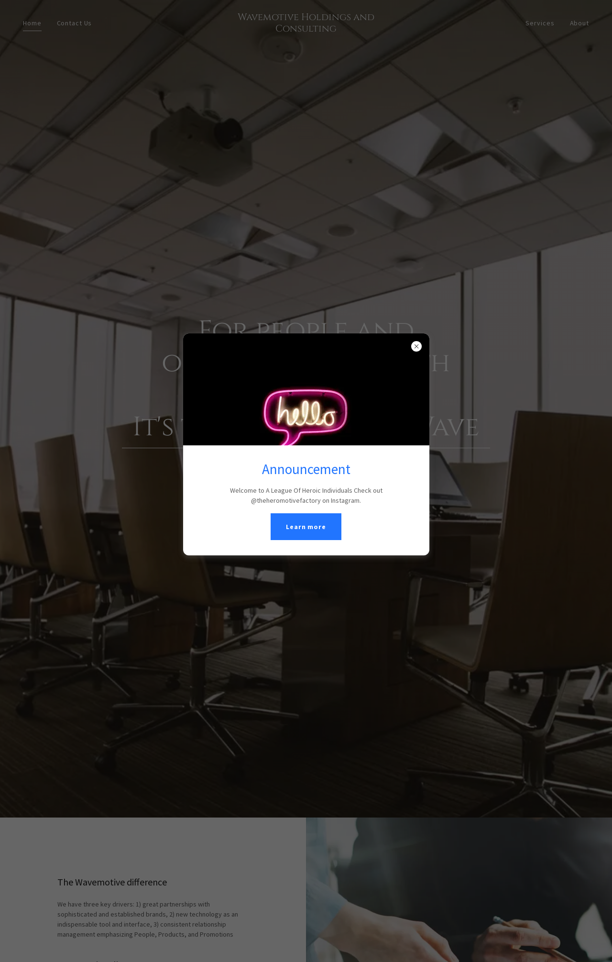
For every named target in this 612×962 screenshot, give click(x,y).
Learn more (306, 526)
